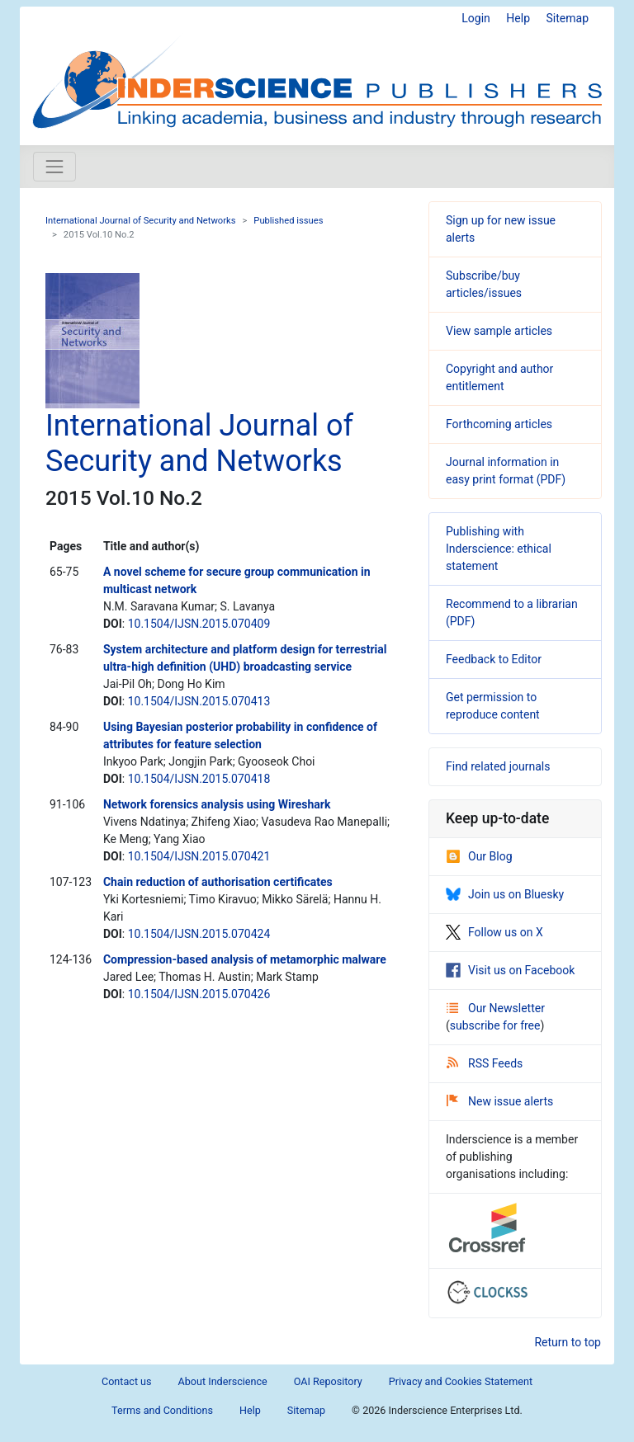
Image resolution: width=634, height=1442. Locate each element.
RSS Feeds (485, 1063)
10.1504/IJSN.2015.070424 (199, 933)
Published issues (288, 220)
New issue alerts (500, 1101)
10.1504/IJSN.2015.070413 (199, 701)
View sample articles (499, 330)
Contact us (127, 1381)
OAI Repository (328, 1381)
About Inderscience (222, 1381)
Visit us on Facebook (510, 970)
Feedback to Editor (494, 659)
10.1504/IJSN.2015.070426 (199, 994)
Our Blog (479, 856)
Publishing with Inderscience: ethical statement (498, 549)
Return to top (567, 1342)
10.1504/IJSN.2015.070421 (199, 856)
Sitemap (567, 18)
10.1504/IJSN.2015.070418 (199, 778)
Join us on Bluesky (505, 894)
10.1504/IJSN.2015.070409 (199, 623)
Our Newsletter (496, 1008)
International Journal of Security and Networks (140, 220)
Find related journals (498, 766)
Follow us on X (494, 932)
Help (518, 18)
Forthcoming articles (499, 424)
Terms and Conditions (162, 1410)
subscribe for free (495, 1025)
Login (475, 18)
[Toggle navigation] (54, 166)
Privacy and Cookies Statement (460, 1381)
